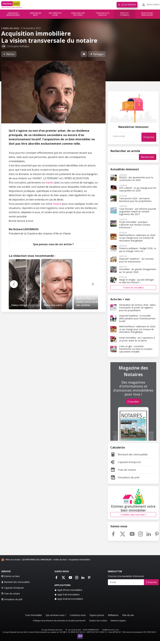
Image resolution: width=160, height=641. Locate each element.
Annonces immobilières (13, 14)
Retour (9, 54)
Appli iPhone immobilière (68, 589)
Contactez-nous (78, 615)
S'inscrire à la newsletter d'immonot (126, 576)
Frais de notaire (123, 470)
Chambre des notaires (40, 233)
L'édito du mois (10, 28)
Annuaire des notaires (78, 14)
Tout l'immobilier (33, 615)
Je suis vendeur (127, 4)
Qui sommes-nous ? (56, 615)
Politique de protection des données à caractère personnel (59, 620)
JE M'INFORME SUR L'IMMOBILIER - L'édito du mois (45, 559)
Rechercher (147, 157)
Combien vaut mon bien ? (133, 514)
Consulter (133, 401)
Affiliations (113, 615)
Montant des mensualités (129, 454)
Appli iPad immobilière (67, 594)
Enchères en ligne (55, 14)
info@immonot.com (110, 630)
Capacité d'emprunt (125, 462)
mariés (49, 182)
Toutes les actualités (133, 287)
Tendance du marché (103, 14)
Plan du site (128, 615)
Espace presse (97, 615)
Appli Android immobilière (68, 598)
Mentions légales (118, 620)
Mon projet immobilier (147, 14)
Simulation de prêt (124, 477)
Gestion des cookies (98, 620)
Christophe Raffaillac (18, 46)
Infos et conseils (124, 14)
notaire (57, 203)
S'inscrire (148, 137)
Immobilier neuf (35, 14)
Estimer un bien (10, 576)
